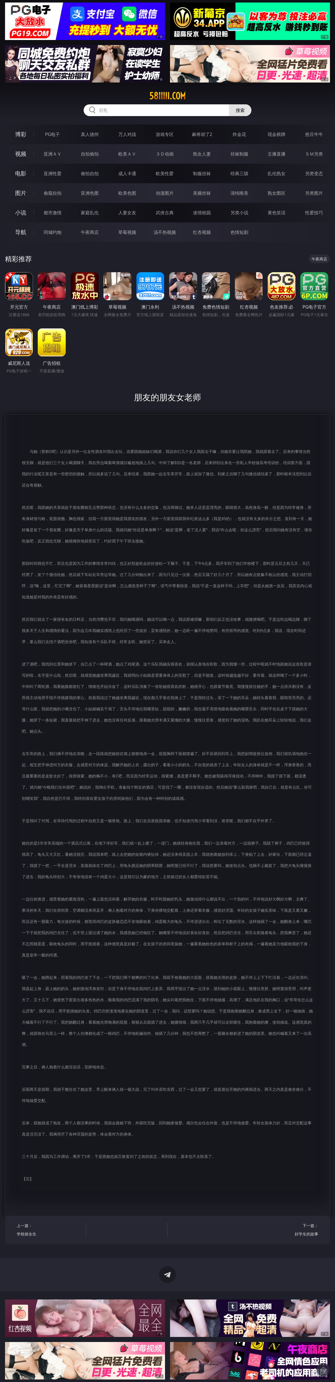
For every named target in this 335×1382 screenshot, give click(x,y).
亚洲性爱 (53, 173)
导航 (20, 232)
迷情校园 (202, 213)
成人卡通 (127, 173)
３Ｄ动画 (165, 154)
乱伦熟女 (277, 173)
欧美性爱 (165, 173)
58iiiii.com (167, 96)
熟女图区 (277, 193)
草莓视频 (127, 232)
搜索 (240, 110)
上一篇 (49, 1230)
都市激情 (53, 213)
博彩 (20, 134)
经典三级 (239, 173)
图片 (20, 193)
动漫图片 (165, 193)
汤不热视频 (165, 232)
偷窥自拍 (53, 193)
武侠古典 (165, 213)
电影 (20, 173)
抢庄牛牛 (314, 134)
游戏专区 (165, 134)
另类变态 (314, 173)
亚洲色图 (90, 193)
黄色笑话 (277, 213)
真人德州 (90, 134)
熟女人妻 (202, 154)
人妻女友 (127, 213)
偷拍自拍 (90, 173)
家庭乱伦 (90, 213)
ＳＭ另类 (314, 154)
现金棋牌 (277, 134)
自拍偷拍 (90, 154)
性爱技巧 (314, 213)
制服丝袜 (202, 173)
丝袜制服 (239, 154)
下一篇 (285, 1230)
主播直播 (277, 154)
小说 (20, 212)
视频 (20, 154)
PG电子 (52, 134)
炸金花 (239, 134)
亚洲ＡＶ (53, 154)
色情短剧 (239, 232)
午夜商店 (90, 232)
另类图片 (314, 193)
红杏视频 (202, 232)
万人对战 (127, 134)
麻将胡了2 (202, 134)
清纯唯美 (239, 193)
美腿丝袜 (202, 193)
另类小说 (239, 213)
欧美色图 (127, 193)
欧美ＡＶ (127, 154)
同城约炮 (53, 232)
